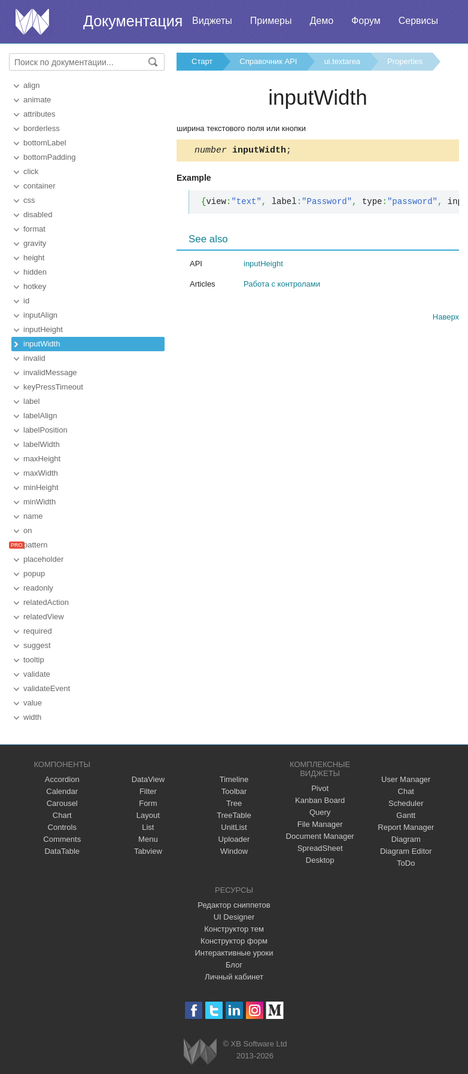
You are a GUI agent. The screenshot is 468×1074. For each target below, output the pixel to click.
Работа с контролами (282, 285)
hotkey (34, 286)
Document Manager (320, 836)
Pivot (320, 788)
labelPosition (45, 429)
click (30, 171)
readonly (38, 587)
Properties (405, 61)
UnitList (234, 827)
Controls (62, 827)
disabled (37, 214)
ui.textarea (342, 61)
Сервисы (418, 21)
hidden (35, 271)
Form (148, 803)
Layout (148, 815)
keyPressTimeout (53, 386)
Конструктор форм (234, 940)
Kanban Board (320, 800)
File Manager (320, 824)
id (26, 300)
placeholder (43, 559)
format (34, 228)
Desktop (320, 860)
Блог (234, 964)
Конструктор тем (234, 928)
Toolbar (234, 791)
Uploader (234, 839)
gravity (34, 243)
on (27, 530)
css (29, 200)
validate (36, 674)
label (31, 401)
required (37, 630)
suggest (37, 645)
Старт (202, 61)
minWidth (39, 501)
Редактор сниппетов (233, 904)
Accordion (62, 779)
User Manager (405, 779)
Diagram (406, 839)
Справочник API (268, 61)
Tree (234, 803)
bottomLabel (44, 142)
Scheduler (406, 803)
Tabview (148, 851)
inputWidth (41, 343)
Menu (148, 839)
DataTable (62, 851)
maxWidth (40, 472)
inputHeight (43, 329)
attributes (39, 113)
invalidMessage (50, 372)
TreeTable (234, 815)
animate (37, 99)
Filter (148, 791)
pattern (35, 544)
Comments (62, 839)
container (39, 185)
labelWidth (41, 444)
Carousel (62, 803)
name (33, 516)
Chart (62, 815)
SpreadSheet (320, 848)
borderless (41, 128)
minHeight (41, 487)
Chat (406, 791)
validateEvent (46, 688)
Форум (366, 21)
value (32, 702)
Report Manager (406, 827)
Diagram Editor (406, 851)
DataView (148, 779)
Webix (200, 1051)
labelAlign (40, 415)
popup (34, 573)
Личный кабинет (234, 976)
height (33, 257)
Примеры (271, 21)
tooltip (33, 659)
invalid (34, 358)
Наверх (446, 318)
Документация (133, 21)
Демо (321, 21)
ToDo (406, 863)
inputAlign (40, 315)
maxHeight (41, 458)
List (148, 827)
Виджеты (212, 21)
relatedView (43, 616)
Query (319, 812)
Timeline (234, 779)
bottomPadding (49, 157)
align (31, 85)
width (32, 717)
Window (234, 851)
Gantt (405, 815)
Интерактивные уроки (234, 952)
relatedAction (46, 602)
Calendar (62, 791)
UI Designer (234, 916)
